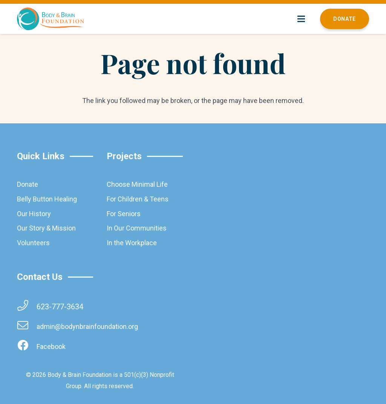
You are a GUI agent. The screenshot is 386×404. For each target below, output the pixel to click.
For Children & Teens (137, 199)
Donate (27, 184)
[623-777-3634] (27, 306)
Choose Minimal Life (137, 184)
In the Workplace (132, 243)
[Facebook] (27, 346)
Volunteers (33, 243)
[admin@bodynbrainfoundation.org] (27, 326)
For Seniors (124, 214)
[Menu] (301, 18)
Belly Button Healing (47, 199)
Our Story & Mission (46, 228)
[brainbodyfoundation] (50, 19)
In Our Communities (137, 228)
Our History (34, 214)
